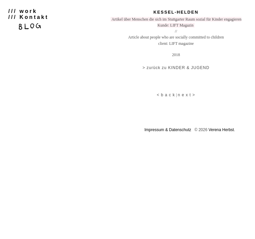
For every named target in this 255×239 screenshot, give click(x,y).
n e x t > (186, 95)
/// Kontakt (28, 17)
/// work (22, 11)
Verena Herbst (221, 129)
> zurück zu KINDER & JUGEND (175, 67)
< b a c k (166, 95)
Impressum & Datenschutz (167, 129)
